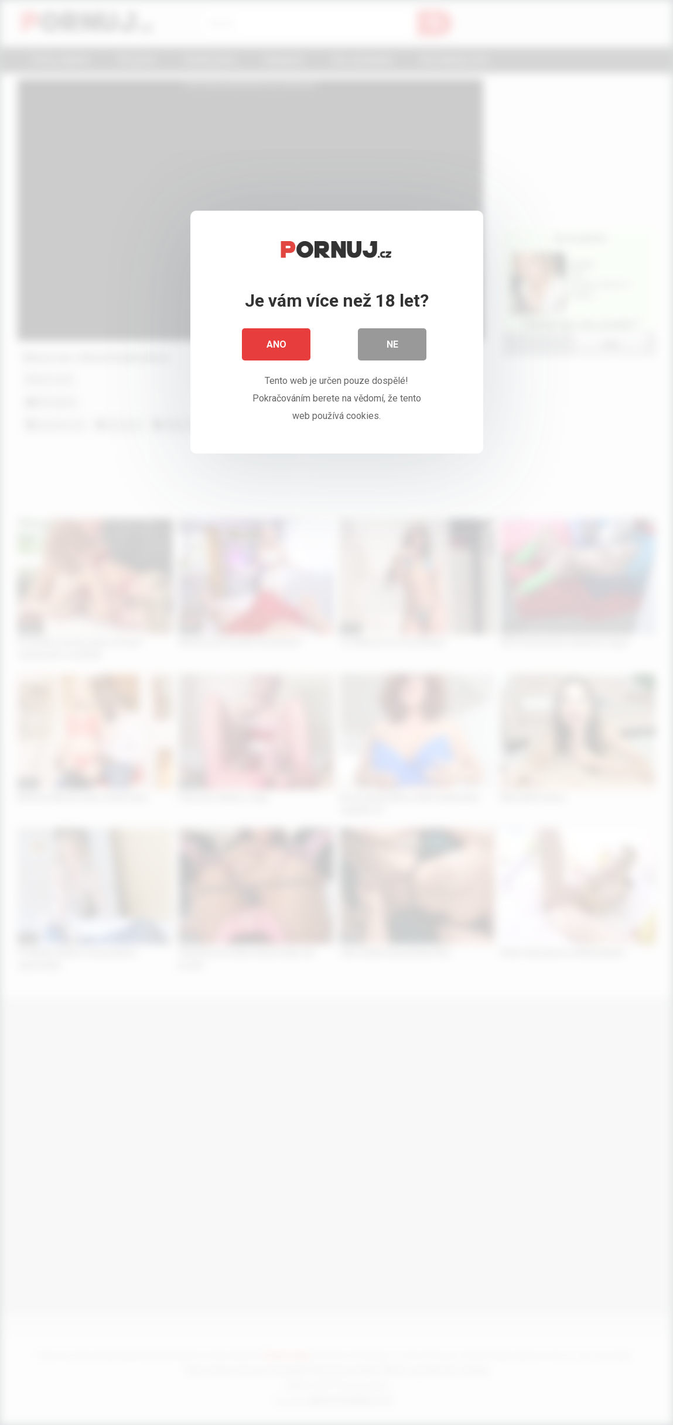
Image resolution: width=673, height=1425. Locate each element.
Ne (392, 345)
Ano (276, 345)
